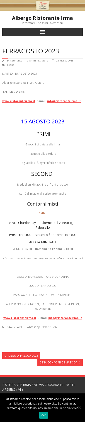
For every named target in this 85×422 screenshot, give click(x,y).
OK (43, 415)
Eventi (11, 64)
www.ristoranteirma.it (18, 101)
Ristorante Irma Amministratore (29, 60)
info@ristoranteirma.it (64, 101)
